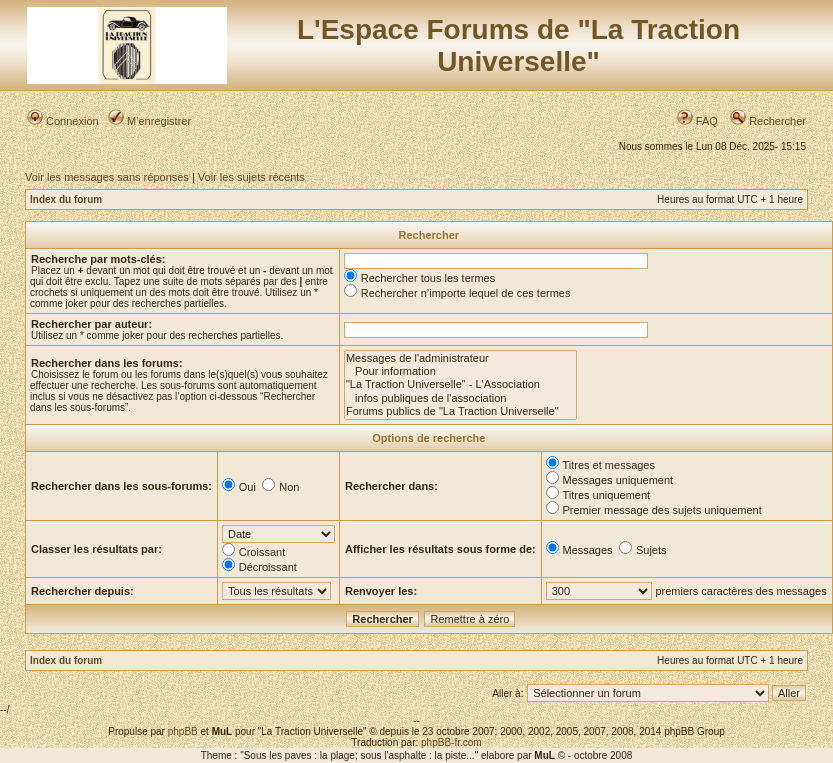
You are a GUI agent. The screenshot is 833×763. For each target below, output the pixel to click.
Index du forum (66, 199)
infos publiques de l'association (460, 398)
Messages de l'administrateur (460, 358)
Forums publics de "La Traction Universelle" (460, 411)
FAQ (697, 121)
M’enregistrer (149, 121)
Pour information (460, 371)
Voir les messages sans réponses (107, 177)
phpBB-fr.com (451, 742)
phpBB (183, 731)
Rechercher (768, 121)
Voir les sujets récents (251, 177)
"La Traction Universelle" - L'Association (460, 384)
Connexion (63, 121)
